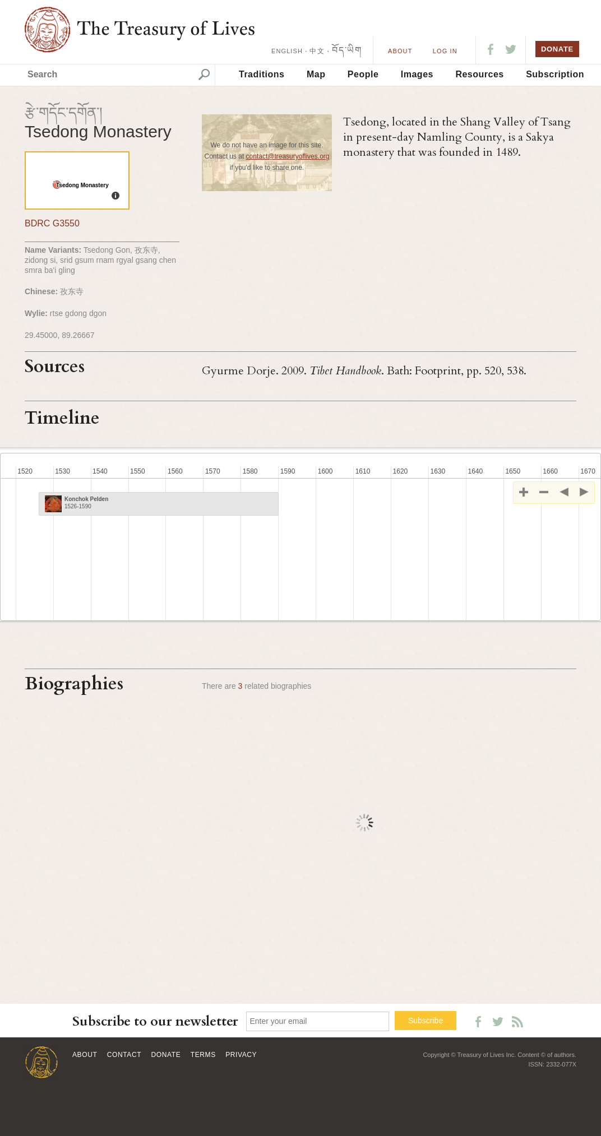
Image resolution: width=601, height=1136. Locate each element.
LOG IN (445, 51)
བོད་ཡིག (347, 50)
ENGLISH (287, 51)
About (400, 51)
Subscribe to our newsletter (155, 1021)
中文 (316, 51)
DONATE (557, 49)
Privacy (241, 1055)
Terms (203, 1055)
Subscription (555, 74)
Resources (479, 74)
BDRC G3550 (52, 223)
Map (316, 74)
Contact (124, 1055)
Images (417, 74)
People (363, 74)
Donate (166, 1055)
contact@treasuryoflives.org (288, 156)
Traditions (261, 74)
